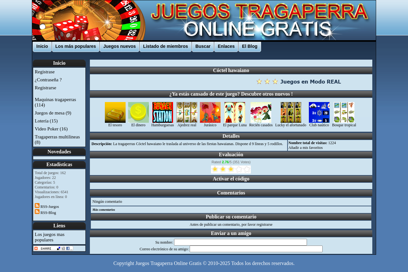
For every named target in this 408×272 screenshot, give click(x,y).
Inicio (42, 46)
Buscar (202, 46)
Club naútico (319, 123)
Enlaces (226, 46)
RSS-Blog (45, 212)
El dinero (138, 123)
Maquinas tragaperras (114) (55, 102)
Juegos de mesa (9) (53, 112)
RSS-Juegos (47, 206)
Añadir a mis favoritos (305, 147)
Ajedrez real (187, 123)
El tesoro (115, 123)
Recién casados (261, 123)
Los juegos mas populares (49, 237)
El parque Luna (235, 123)
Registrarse (45, 87)
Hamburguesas (162, 123)
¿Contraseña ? (48, 79)
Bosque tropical (344, 123)
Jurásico (210, 123)
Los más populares (75, 46)
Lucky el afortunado (290, 123)
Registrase (45, 71)
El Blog (249, 46)
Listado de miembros (165, 46)
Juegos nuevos (119, 46)
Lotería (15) (46, 120)
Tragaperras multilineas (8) (57, 139)
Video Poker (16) (51, 128)
